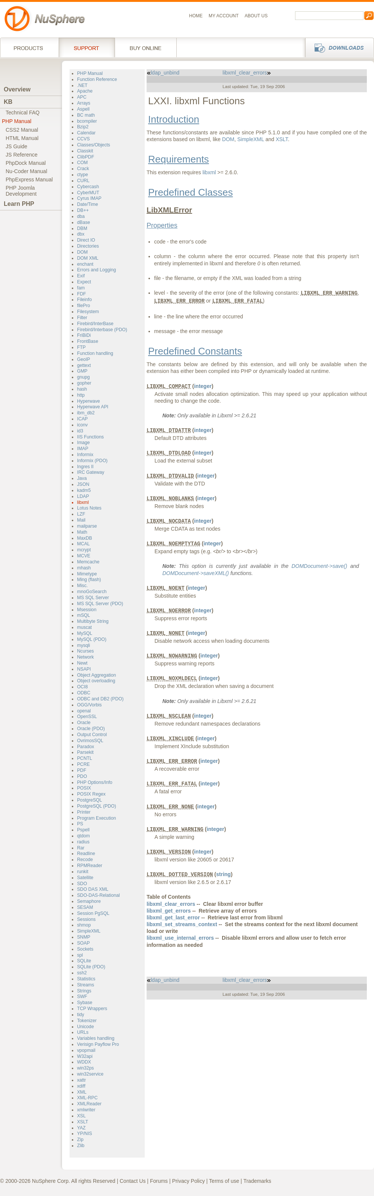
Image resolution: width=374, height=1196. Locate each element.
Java (82, 478)
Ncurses (85, 651)
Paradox (85, 746)
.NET (82, 85)
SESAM (85, 907)
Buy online (146, 47)
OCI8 (82, 686)
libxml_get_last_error (173, 917)
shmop (84, 925)
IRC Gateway (90, 472)
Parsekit (85, 752)
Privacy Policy (188, 1181)
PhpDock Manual (26, 163)
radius (83, 842)
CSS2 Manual (22, 130)
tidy (80, 1014)
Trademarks (257, 1181)
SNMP (83, 937)
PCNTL (84, 758)
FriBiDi (84, 335)
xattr (81, 1080)
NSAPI (84, 669)
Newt (82, 663)
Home (196, 15)
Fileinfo (84, 299)
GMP (82, 371)
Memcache (88, 562)
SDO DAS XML (92, 889)
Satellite (85, 877)
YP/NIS (84, 1133)
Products (29, 47)
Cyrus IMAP (89, 198)
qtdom (83, 835)
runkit (82, 871)
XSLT (82, 1121)
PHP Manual (16, 121)
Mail (81, 520)
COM (82, 162)
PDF (81, 770)
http (81, 395)
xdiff (81, 1086)
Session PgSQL (93, 913)
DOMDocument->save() (319, 566)
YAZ (81, 1128)
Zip (80, 1139)
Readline (86, 853)
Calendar (86, 132)
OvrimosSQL (90, 740)
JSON (83, 484)
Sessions (86, 919)
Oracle (84, 722)
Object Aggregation (96, 675)
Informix (85, 454)
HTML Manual (22, 138)
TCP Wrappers (92, 1008)
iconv (82, 425)
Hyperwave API (92, 406)
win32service (90, 1074)
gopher (84, 383)
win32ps (85, 1068)
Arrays (83, 103)
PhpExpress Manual (29, 180)
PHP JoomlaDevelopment (21, 191)
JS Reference (22, 155)
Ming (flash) (89, 579)
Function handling (95, 353)
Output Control (92, 734)
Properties (162, 225)
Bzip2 (82, 126)
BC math (86, 115)
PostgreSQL (89, 800)
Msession (86, 609)
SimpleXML (88, 931)
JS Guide (16, 146)
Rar (81, 848)
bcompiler (87, 121)
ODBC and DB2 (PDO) (100, 698)
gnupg (83, 377)
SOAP (83, 943)
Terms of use (224, 1181)
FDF (81, 294)
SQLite (84, 960)
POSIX (84, 788)
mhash (84, 568)
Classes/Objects (93, 145)
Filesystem (88, 311)
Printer (84, 812)
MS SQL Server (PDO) (100, 603)
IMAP (82, 448)
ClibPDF (85, 157)
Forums (159, 1181)
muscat (84, 627)
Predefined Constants (195, 351)
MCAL (83, 543)
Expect (84, 282)
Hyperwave (88, 401)
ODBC (83, 692)
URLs (82, 1032)
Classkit (85, 151)
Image (83, 442)
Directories (88, 246)
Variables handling (95, 1038)
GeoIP (83, 359)
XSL (81, 1115)
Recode (85, 859)
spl (80, 955)
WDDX (84, 1062)
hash (82, 389)
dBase (83, 222)
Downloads (337, 47)
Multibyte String (93, 621)
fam (81, 288)
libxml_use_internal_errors (180, 938)
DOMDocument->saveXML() (195, 573)
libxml (83, 502)
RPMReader (89, 865)
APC (81, 97)
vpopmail (86, 1050)
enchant (85, 264)
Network (85, 657)
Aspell (83, 109)
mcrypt (84, 549)
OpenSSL (87, 716)
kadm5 (84, 490)
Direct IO (86, 240)
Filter (82, 317)
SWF (82, 996)
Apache (84, 91)
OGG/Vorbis (89, 705)
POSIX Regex (91, 794)
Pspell (83, 829)
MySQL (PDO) (91, 639)
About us (256, 15)
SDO (82, 883)
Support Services (87, 47)
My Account (224, 15)
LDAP (83, 496)
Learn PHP (19, 204)
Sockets (85, 949)
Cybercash (88, 186)
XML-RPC (87, 1097)
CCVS (83, 139)
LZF (81, 514)
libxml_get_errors (169, 911)
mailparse (87, 526)
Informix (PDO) (92, 460)
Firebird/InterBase (95, 323)
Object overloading (96, 680)
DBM (82, 228)
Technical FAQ (22, 113)
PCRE (83, 764)
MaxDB (84, 538)
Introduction (173, 119)
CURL (83, 180)
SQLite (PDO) (91, 966)
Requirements (178, 159)
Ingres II (85, 466)
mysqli (83, 645)
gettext (84, 365)
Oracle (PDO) (91, 728)
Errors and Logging (96, 269)
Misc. (82, 585)
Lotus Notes (89, 508)
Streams (85, 985)
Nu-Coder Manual (26, 171)
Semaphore (89, 901)
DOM (82, 252)
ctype (82, 174)
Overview (17, 89)
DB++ (83, 210)
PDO (82, 776)
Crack (83, 168)
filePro (83, 305)
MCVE (83, 555)
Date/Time (87, 204)
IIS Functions (90, 437)
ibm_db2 (86, 412)
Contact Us (132, 1181)
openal (84, 711)
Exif (81, 275)
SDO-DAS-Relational (98, 895)
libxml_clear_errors (247, 73)
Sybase (84, 1002)
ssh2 (82, 972)
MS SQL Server (93, 597)
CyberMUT (88, 192)
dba (81, 216)
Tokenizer (87, 1020)
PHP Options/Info (94, 782)
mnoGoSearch (91, 591)
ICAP (82, 418)
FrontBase (87, 341)
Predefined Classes (190, 192)
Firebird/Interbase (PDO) (102, 329)
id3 (80, 431)
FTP (81, 347)
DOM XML (87, 258)
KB (8, 102)
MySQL (84, 633)
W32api (84, 1056)
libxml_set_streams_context (182, 924)
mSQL (83, 615)
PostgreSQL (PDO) (96, 806)
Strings (84, 991)
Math (82, 532)
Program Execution (96, 818)
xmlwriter (86, 1109)
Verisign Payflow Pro (98, 1044)
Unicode (85, 1026)
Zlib (81, 1145)
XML (81, 1092)
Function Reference (97, 79)
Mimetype (87, 574)
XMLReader (89, 1103)
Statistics (86, 978)
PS (80, 823)
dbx (81, 234)
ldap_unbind (163, 73)
